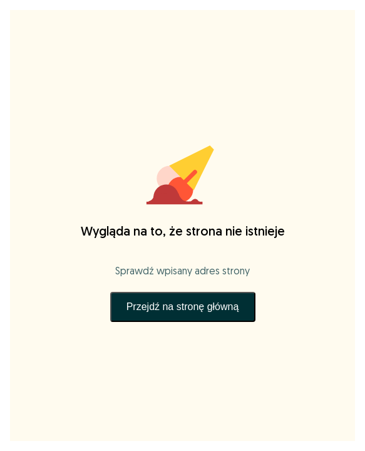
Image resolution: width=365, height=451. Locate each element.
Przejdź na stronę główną (182, 306)
